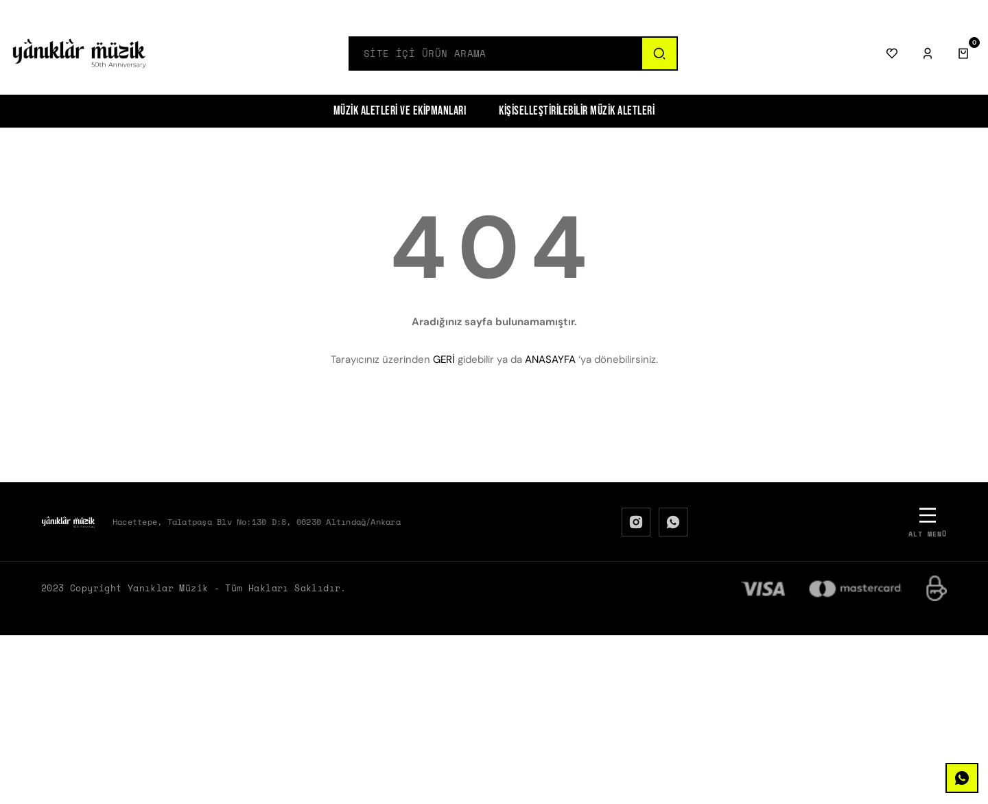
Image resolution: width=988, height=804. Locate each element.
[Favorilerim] (892, 53)
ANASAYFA (550, 359)
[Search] (495, 53)
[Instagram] (636, 522)
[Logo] (79, 53)
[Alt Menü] (927, 521)
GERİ (444, 359)
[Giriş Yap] (927, 53)
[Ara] (659, 53)
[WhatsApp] (673, 522)
